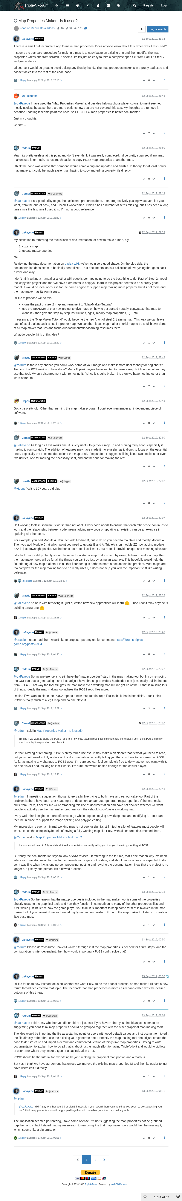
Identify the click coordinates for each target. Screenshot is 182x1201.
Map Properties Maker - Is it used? (60, 730)
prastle (26, 357)
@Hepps (64, 481)
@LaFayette (22, 103)
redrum (26, 148)
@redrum (20, 365)
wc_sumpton (30, 95)
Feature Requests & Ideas (37, 28)
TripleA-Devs (91, 1184)
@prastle (51, 632)
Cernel (26, 193)
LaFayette (28, 38)
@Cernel (64, 358)
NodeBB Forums (119, 1184)
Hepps (26, 401)
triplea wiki (72, 263)
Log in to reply (158, 29)
